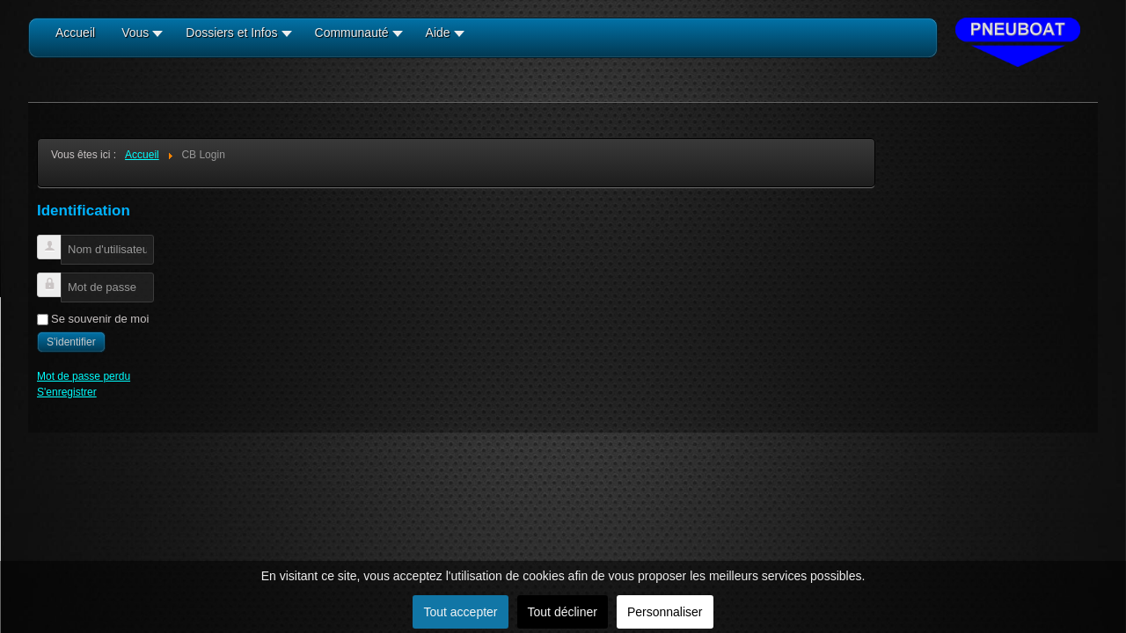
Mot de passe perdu (83, 376)
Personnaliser (665, 612)
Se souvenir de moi (100, 318)
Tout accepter (460, 612)
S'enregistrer (67, 392)
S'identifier (71, 342)
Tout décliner (562, 612)
